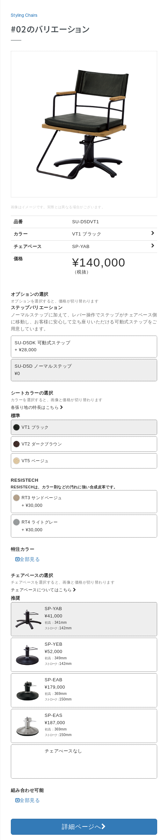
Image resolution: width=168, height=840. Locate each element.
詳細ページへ (84, 826)
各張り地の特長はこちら (37, 407)
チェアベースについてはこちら (43, 589)
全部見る (27, 559)
